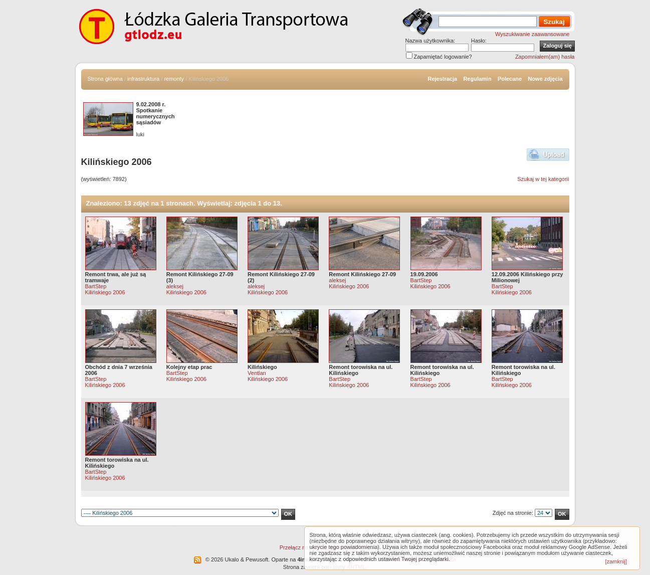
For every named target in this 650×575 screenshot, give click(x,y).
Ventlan (257, 373)
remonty (174, 79)
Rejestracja (442, 79)
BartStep (96, 286)
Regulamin (477, 79)
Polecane (510, 79)
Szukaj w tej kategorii (543, 179)
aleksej (174, 286)
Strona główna (105, 79)
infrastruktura (143, 79)
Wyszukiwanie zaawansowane (532, 34)
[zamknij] (616, 561)
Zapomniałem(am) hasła (545, 57)
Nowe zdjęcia (545, 79)
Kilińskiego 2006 (105, 292)
